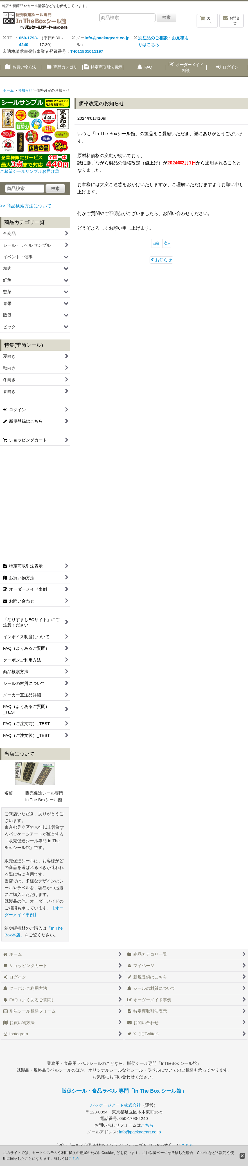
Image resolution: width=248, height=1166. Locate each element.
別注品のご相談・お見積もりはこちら (163, 41)
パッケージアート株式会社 (115, 1105)
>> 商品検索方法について (25, 205)
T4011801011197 (86, 51)
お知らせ (161, 259)
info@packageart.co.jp (107, 37)
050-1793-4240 (28, 41)
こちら (147, 1125)
